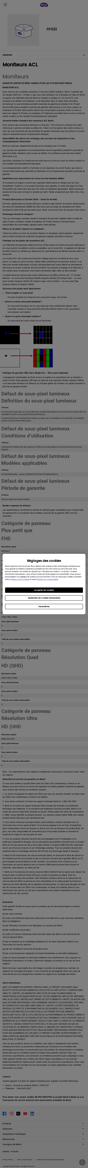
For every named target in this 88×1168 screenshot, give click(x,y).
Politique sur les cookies (19, 579)
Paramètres (44, 606)
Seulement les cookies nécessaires (44, 598)
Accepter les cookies (44, 590)
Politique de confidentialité (47, 579)
